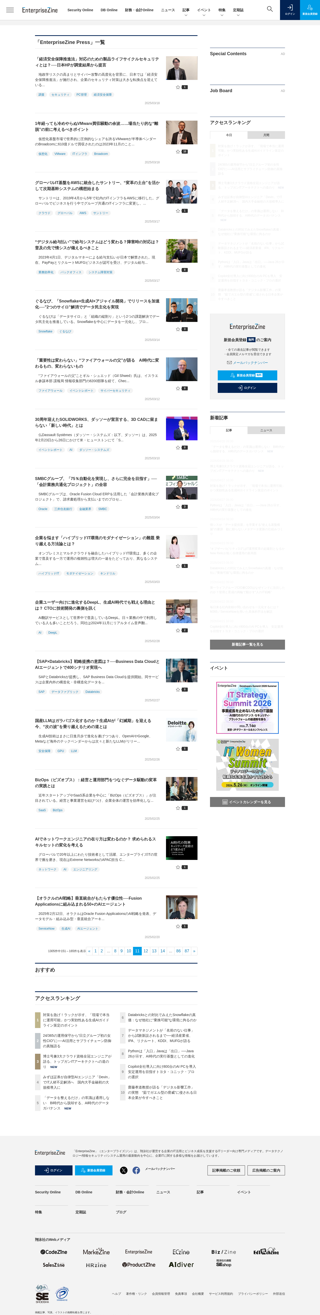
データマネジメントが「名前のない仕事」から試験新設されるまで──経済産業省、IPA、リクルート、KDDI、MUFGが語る (161, 1035)
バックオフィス (71, 272)
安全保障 (44, 751)
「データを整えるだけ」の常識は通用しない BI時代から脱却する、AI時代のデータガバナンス (76, 1103)
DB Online (109, 10)
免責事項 (181, 1294)
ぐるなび (65, 331)
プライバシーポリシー (253, 1294)
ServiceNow (46, 928)
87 (187, 951)
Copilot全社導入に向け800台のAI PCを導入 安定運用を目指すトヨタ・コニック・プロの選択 (164, 1071)
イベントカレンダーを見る (246, 801)
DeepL (52, 632)
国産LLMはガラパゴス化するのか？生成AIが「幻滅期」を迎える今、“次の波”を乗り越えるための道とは (93, 724)
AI (71, 450)
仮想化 (43, 154)
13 (154, 951)
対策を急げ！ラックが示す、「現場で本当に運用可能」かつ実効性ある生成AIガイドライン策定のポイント (76, 1020)
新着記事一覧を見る (247, 644)
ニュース (168, 10)
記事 (186, 10)
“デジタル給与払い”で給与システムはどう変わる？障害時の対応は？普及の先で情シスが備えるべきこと (97, 245)
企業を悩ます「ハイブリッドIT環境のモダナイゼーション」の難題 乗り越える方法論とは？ (97, 541)
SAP (41, 692)
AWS (83, 213)
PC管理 (81, 94)
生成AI (66, 928)
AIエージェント (87, 928)
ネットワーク (47, 869)
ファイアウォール (50, 390)
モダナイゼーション (79, 573)
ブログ (121, 1212)
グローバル (65, 213)
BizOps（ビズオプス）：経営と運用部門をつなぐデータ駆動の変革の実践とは (96, 783)
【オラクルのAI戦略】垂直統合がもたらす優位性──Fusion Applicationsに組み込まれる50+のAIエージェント (88, 901)
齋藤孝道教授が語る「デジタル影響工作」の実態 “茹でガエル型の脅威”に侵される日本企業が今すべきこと (162, 1092)
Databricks (93, 692)
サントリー (100, 213)
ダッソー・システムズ (94, 450)
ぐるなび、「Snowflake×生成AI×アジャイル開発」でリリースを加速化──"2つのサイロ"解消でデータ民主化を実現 (97, 304)
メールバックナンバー (247, 363)
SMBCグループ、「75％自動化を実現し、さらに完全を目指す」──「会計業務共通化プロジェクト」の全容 (96, 482)
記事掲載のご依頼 (226, 1170)
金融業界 (85, 509)
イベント (204, 10)
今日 (229, 135)
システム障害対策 (100, 272)
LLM (74, 751)
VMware (60, 154)
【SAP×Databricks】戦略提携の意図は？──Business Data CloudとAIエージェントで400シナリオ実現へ (97, 664)
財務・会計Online (139, 10)
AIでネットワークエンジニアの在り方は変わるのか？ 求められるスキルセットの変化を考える (95, 842)
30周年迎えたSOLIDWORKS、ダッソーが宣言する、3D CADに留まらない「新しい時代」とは (96, 422)
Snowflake (45, 331)
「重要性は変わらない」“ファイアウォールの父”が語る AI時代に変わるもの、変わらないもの (97, 363)
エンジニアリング (85, 869)
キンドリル (107, 573)
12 (146, 951)
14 (162, 951)
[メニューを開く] (10, 10)
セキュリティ (61, 94)
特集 (222, 10)
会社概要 (198, 1294)
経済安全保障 (103, 94)
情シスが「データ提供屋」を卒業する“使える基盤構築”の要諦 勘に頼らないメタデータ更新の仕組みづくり (246, 529)
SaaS (42, 810)
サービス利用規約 (221, 1294)
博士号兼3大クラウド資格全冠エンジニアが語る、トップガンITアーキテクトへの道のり (77, 1061)
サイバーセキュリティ (115, 390)
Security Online (80, 10)
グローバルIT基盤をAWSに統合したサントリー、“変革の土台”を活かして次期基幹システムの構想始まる (97, 186)
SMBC (102, 509)
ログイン (247, 387)
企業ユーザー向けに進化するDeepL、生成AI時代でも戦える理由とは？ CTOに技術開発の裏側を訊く (95, 605)
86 (178, 951)
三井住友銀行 (63, 509)
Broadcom (101, 154)
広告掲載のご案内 (266, 1170)
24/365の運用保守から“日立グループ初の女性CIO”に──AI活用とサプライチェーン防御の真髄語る (77, 1041)
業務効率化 (46, 272)
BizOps (57, 810)
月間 (266, 135)
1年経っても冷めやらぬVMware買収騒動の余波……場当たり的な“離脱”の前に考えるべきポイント (96, 126)
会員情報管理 (161, 1294)
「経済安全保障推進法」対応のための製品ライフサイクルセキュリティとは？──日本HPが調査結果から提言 (97, 62)
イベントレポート (82, 390)
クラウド (44, 213)
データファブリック (65, 692)
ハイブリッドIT (48, 573)
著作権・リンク (136, 1294)
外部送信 (279, 1294)
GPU (61, 751)
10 (129, 951)
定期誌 (238, 10)
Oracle (42, 509)
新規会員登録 (246, 375)
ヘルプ (116, 1294)
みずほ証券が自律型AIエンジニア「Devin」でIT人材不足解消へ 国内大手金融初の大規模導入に (77, 1082)
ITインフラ (79, 154)
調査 (41, 94)
